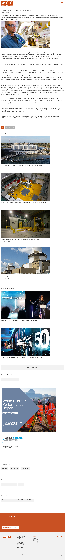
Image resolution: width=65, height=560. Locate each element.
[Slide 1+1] (34, 433)
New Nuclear (20, 537)
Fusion (18, 546)
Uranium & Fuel (20, 542)
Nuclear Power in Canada (10, 379)
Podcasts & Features (4, 323)
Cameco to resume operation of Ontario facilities (17, 500)
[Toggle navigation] (62, 2)
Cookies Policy (59, 555)
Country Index (20, 547)
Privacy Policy (52, 555)
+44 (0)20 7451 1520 (37, 545)
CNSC (21, 484)
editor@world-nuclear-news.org (40, 544)
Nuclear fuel (14, 468)
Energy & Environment (22, 536)
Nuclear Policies (20, 540)
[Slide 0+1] (31, 433)
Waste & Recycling (21, 543)
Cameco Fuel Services (9, 484)
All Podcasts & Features (32, 367)
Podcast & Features (21, 544)
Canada (4, 468)
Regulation (25, 468)
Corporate (19, 541)
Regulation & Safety (21, 538)
